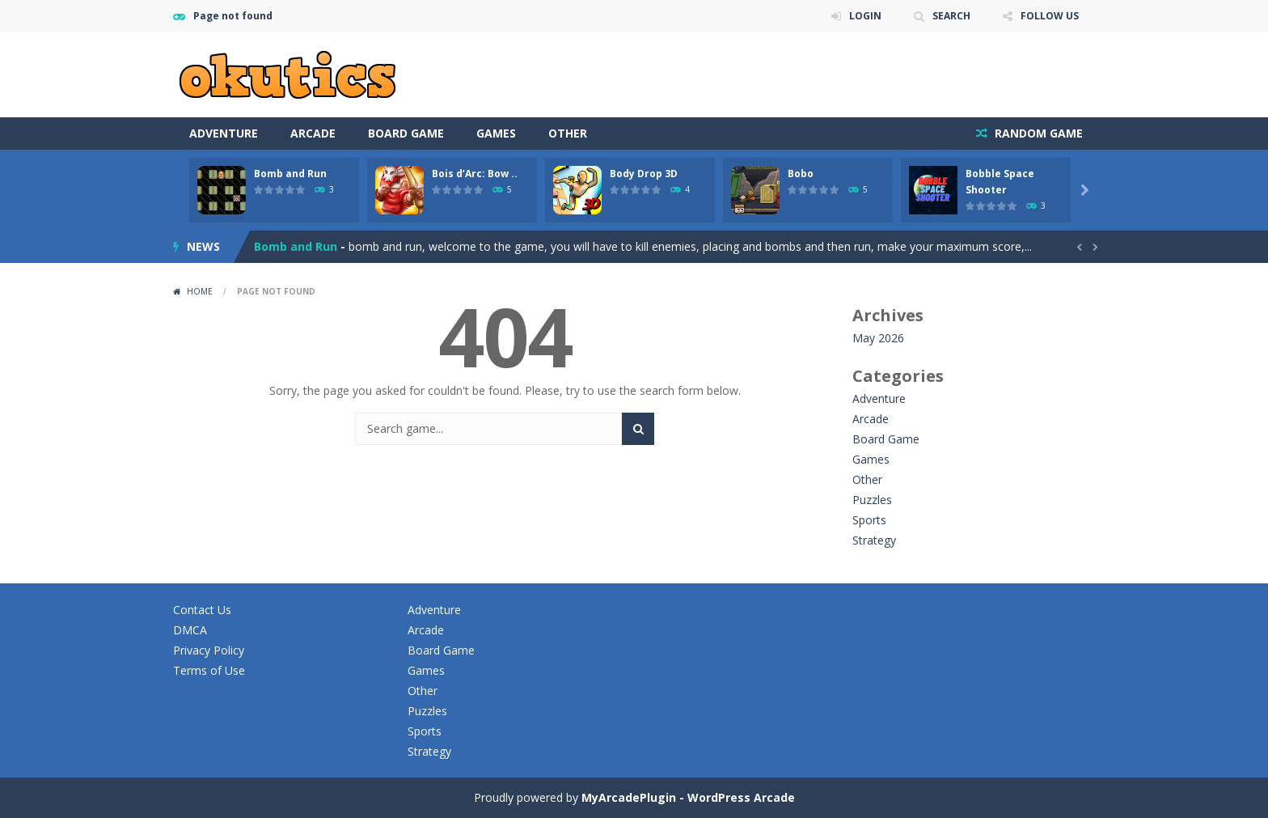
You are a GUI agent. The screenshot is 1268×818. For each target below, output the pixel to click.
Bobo (801, 173)
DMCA (190, 630)
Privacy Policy (208, 650)
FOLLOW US (1050, 16)
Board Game (406, 133)
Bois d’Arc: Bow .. (475, 173)
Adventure (223, 133)
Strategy (874, 540)
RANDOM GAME (1037, 133)
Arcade (313, 133)
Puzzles (872, 499)
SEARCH (951, 16)
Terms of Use (209, 670)
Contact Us (202, 609)
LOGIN (865, 16)
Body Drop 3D (644, 173)
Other (567, 133)
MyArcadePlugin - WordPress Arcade (688, 797)
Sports (869, 520)
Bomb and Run (290, 173)
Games (496, 133)
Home (199, 291)
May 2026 (878, 337)
